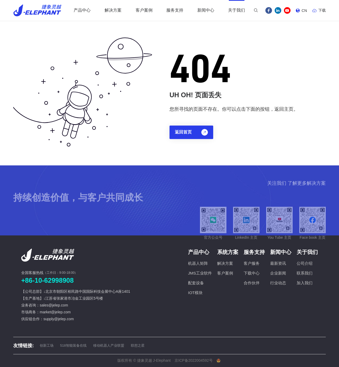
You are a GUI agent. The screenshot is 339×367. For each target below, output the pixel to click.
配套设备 (196, 283)
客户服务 (252, 263)
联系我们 (305, 273)
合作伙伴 (252, 283)
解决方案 (225, 263)
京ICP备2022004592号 (193, 360)
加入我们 (305, 283)
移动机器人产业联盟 (108, 345)
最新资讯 (278, 263)
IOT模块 (195, 292)
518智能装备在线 (73, 345)
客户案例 (225, 273)
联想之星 (138, 345)
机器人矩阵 (198, 263)
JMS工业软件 (200, 273)
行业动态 (278, 283)
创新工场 (46, 345)
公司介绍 (305, 263)
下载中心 (252, 273)
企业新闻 (278, 273)
